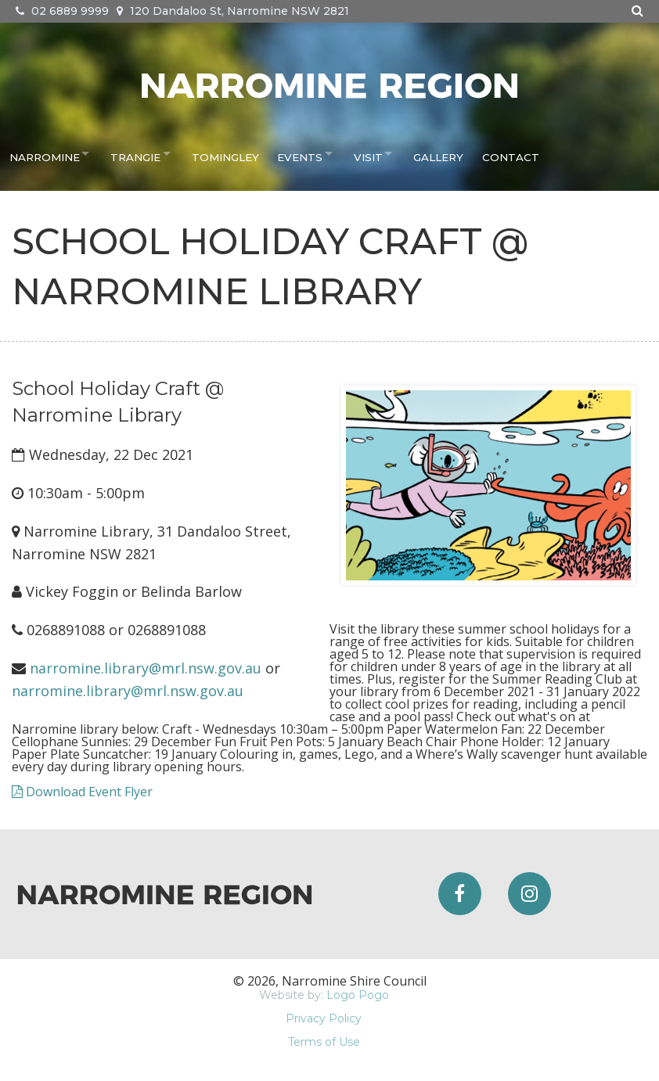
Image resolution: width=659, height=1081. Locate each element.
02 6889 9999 (62, 11)
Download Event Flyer (82, 791)
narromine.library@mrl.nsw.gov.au (145, 668)
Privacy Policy (324, 1018)
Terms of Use (324, 1042)
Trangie (137, 153)
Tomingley (230, 153)
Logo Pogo (357, 995)
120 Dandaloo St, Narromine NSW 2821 (233, 11)
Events (301, 153)
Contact (515, 153)
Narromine (42, 153)
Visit (372, 153)
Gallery (447, 153)
